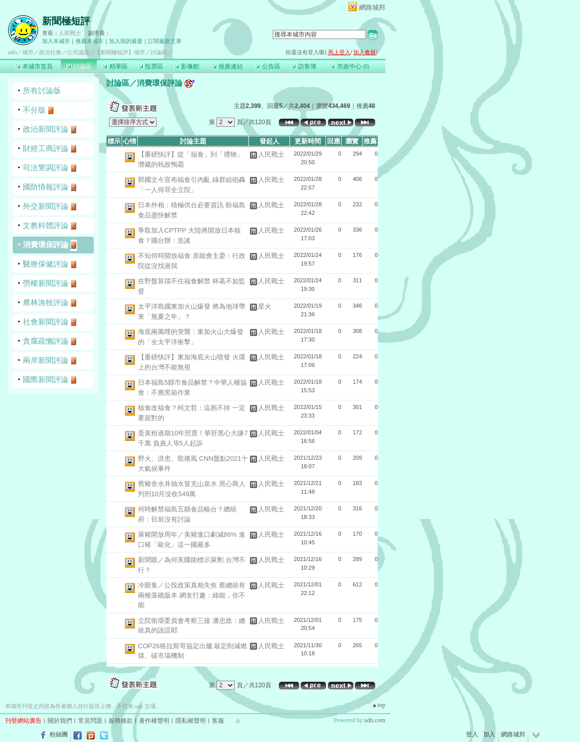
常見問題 (90, 720)
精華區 (114, 66)
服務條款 (120, 720)
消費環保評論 (45, 244)
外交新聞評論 (45, 206)
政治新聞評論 (45, 129)
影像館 (186, 66)
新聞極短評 (66, 21)
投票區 (150, 66)
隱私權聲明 (190, 720)
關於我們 (60, 720)
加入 (489, 734)
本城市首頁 (34, 66)
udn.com (374, 720)
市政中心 (349, 66)
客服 (218, 720)
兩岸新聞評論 (45, 360)
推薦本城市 (89, 41)
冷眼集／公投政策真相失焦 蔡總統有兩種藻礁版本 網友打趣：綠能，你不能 (191, 595)
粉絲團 (59, 734)
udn (12, 52)
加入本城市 (56, 41)
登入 (472, 734)
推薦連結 (227, 66)
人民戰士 (70, 33)
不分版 (34, 109)
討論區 (78, 66)
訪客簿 (303, 66)
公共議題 (78, 52)
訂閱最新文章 (165, 41)
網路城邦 (372, 7)
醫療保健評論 (45, 263)
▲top (378, 705)
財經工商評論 (45, 148)
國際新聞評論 (45, 379)
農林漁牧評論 (45, 302)
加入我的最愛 (125, 41)
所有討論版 (42, 90)
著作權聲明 (154, 720)
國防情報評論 (45, 186)
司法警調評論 (45, 167)
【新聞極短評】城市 (120, 52)
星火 (264, 306)
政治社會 (50, 52)
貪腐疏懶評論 (45, 341)
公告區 (267, 66)
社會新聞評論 (45, 321)
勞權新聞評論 (45, 283)
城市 (27, 52)
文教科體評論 (45, 225)
